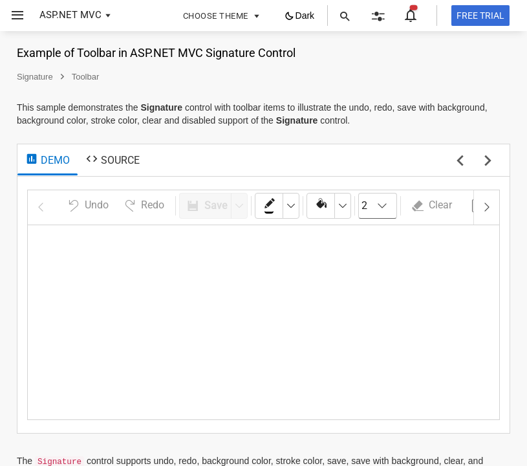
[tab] (47, 160)
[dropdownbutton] (291, 206)
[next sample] (488, 162)
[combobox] (377, 206)
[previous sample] (460, 162)
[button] (12, 16)
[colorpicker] (269, 206)
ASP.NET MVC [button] (70, 15)
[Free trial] (480, 15)
